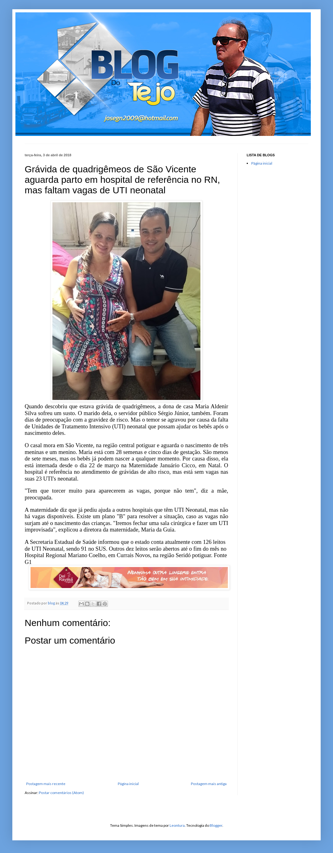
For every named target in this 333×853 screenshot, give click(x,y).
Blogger (216, 825)
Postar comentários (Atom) (61, 792)
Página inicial (128, 783)
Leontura (177, 825)
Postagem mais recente (45, 783)
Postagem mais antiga (209, 783)
